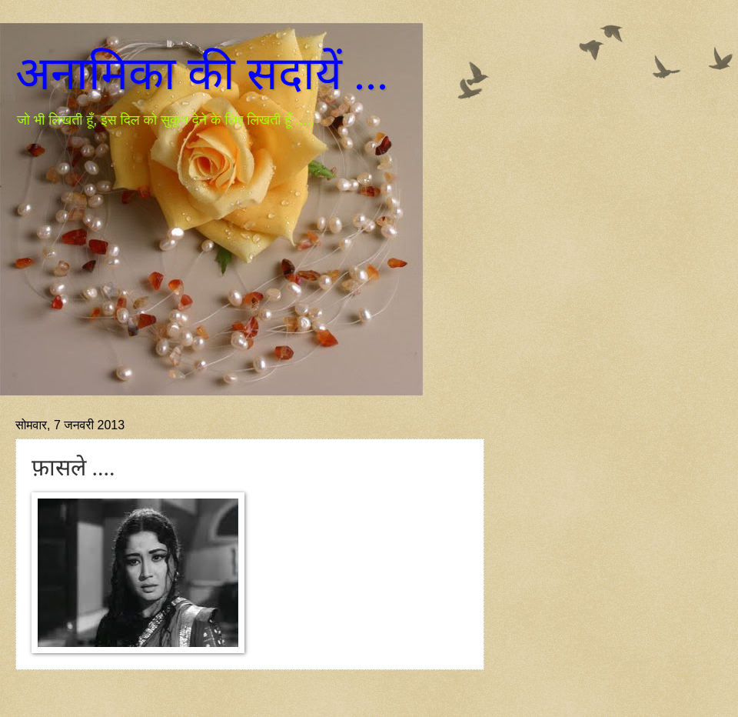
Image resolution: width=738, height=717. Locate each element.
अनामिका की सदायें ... (201, 73)
